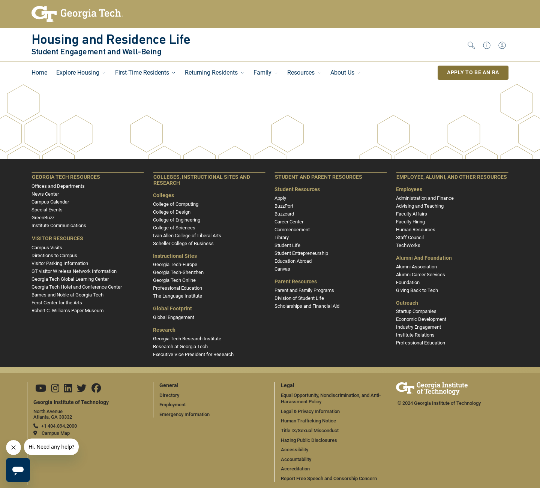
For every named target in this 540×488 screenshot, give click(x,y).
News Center (45, 194)
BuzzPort (283, 206)
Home (39, 72)
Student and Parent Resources (318, 177)
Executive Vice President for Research (193, 354)
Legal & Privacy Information (310, 411)
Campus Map (56, 433)
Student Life (287, 245)
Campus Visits (47, 247)
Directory (169, 395)
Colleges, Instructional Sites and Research (201, 180)
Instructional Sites (175, 256)
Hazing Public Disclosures (309, 440)
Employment (172, 404)
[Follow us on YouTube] (40, 390)
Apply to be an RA (473, 72)
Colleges (163, 195)
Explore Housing (77, 72)
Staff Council (410, 237)
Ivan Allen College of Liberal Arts (187, 235)
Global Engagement (173, 317)
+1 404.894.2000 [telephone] (59, 426)
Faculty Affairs (411, 214)
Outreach (407, 303)
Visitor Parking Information (60, 263)
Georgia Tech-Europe (175, 264)
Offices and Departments (58, 186)
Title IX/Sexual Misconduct (310, 430)
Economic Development (421, 319)
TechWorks (408, 245)
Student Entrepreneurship (301, 253)
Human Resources (415, 229)
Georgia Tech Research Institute (187, 338)
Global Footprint (172, 308)
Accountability (296, 459)
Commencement (292, 229)
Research (164, 330)
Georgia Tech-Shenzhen (178, 272)
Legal (287, 385)
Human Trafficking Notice (308, 421)
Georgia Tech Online (174, 280)
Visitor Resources (57, 238)
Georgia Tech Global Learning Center (70, 279)
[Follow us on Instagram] (55, 390)
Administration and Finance (425, 198)
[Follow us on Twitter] (82, 390)
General (168, 385)
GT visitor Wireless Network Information (74, 271)
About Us (342, 72)
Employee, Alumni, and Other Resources (451, 177)
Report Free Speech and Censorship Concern (329, 478)
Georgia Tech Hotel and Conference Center (77, 287)
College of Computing (175, 204)
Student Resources (297, 189)
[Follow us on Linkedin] (68, 390)
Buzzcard (284, 214)
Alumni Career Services (420, 274)
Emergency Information (184, 414)
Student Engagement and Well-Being (96, 52)
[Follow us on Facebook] (96, 390)
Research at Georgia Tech (180, 346)
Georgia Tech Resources (66, 177)
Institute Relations (415, 335)
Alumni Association (416, 266)
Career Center (288, 222)
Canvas (282, 269)
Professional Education (177, 288)
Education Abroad (293, 261)
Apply (280, 198)
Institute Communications (59, 225)
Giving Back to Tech (417, 290)
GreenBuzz (43, 217)
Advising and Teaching (420, 206)
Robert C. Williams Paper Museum (68, 310)
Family (263, 72)
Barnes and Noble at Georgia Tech (68, 295)
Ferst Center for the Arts (57, 302)
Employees (409, 189)
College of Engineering (176, 220)
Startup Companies (416, 311)
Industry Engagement (418, 327)
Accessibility (294, 449)
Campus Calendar (50, 202)
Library (281, 237)
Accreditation (295, 469)
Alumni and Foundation (424, 258)
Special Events (47, 210)
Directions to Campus (54, 255)
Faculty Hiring (410, 222)
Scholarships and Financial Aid (306, 306)
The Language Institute (177, 296)
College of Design (171, 212)
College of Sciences (174, 228)
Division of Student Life (299, 298)
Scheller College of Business (183, 243)
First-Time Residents (142, 72)
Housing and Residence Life (111, 40)
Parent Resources (295, 281)
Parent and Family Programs (304, 290)
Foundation (408, 282)
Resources (301, 72)
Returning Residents (211, 72)
